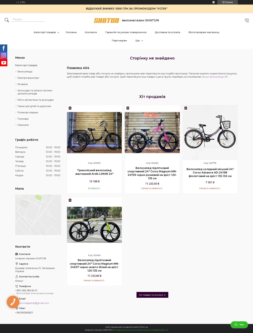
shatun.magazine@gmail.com (32, 303)
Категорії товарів (45, 32)
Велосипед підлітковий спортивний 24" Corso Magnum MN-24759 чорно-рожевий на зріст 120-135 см (152, 173)
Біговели (23, 84)
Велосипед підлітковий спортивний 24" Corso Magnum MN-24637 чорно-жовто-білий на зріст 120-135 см (94, 265)
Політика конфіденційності (154, 330)
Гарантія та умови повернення (126, 32)
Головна (71, 32)
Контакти (91, 32)
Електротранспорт (28, 77)
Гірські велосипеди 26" (215, 76)
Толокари (23, 118)
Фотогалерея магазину (203, 32)
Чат (239, 324)
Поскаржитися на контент (126, 330)
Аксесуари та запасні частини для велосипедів (35, 92)
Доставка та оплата (167, 32)
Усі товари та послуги (151, 295)
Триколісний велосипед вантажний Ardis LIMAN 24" (94, 172)
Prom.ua (143, 327)
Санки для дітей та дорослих (34, 106)
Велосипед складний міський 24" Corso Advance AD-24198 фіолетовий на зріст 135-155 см (210, 173)
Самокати (23, 125)
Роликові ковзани (28, 112)
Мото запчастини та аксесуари (36, 99)
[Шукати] (6, 20)
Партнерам (119, 40)
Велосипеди (25, 71)
